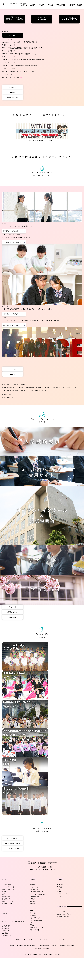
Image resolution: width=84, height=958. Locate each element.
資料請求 (72, 5)
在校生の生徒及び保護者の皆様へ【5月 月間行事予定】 (27, 60)
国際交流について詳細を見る (11, 325)
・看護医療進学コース (36, 892)
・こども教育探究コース (37, 894)
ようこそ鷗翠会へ (12, 838)
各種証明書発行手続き (12, 843)
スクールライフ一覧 (8, 887)
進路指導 (32, 901)
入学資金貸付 (6, 931)
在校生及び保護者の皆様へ (14, 18)
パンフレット (34, 908)
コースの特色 (34, 887)
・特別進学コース (35, 889)
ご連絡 (4, 892)
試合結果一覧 (6, 896)
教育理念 (32, 884)
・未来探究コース (35, 896)
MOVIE (12, 92)
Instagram (42, 18)
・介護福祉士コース (36, 899)
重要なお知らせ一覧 (8, 889)
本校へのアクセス (35, 918)
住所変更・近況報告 (12, 848)
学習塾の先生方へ (12, 97)
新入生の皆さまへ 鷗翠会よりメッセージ (23, 71)
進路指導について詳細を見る (11, 314)
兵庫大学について (8, 395)
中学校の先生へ (12, 607)
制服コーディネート (36, 930)
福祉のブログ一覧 (7, 901)
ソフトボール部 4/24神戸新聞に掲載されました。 (26, 42)
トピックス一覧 (7, 884)
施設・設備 (33, 913)
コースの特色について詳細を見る (12, 242)
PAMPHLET (12, 87)
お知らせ (24, 5)
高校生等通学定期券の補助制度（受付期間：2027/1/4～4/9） (29, 48)
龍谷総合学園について (9, 398)
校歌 (31, 923)
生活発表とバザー (62, 894)
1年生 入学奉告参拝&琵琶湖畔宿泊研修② (23, 54)
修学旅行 (60, 887)
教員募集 (79, 5)
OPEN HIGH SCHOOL (69, 18)
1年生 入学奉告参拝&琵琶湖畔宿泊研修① (23, 65)
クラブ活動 (60, 884)
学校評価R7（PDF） (8, 903)
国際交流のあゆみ (35, 903)
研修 (58, 889)
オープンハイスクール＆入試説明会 (13, 921)
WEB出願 (5, 933)
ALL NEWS (12, 35)
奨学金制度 (5, 928)
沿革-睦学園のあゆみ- (36, 920)
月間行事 (5, 894)
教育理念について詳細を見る (11, 231)
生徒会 (59, 896)
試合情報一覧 (6, 899)
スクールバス (34, 915)
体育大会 (60, 892)
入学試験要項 (6, 926)
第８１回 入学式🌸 (15, 77)
